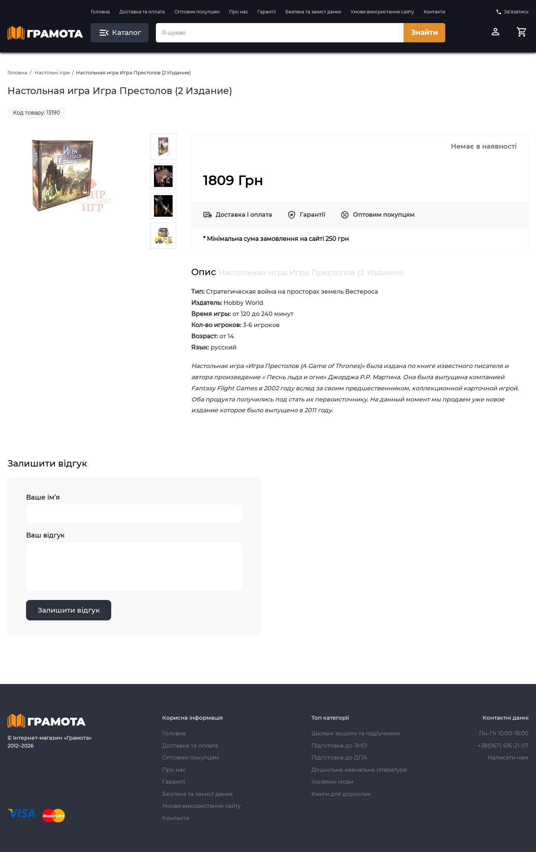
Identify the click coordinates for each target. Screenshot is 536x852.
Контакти (434, 11)
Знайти (424, 32)
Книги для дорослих (340, 793)
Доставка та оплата (142, 11)
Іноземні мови (332, 781)
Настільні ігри (52, 72)
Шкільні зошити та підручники (355, 733)
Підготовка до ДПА (339, 757)
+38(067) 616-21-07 (503, 745)
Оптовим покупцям (196, 11)
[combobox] (280, 32)
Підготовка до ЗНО (339, 745)
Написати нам (508, 757)
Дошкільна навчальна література (359, 769)
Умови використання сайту (382, 11)
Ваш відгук (134, 561)
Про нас (238, 11)
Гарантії (266, 11)
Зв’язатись (512, 12)
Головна (100, 11)
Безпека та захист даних (313, 11)
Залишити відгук (69, 610)
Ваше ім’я (134, 508)
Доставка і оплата (244, 214)
